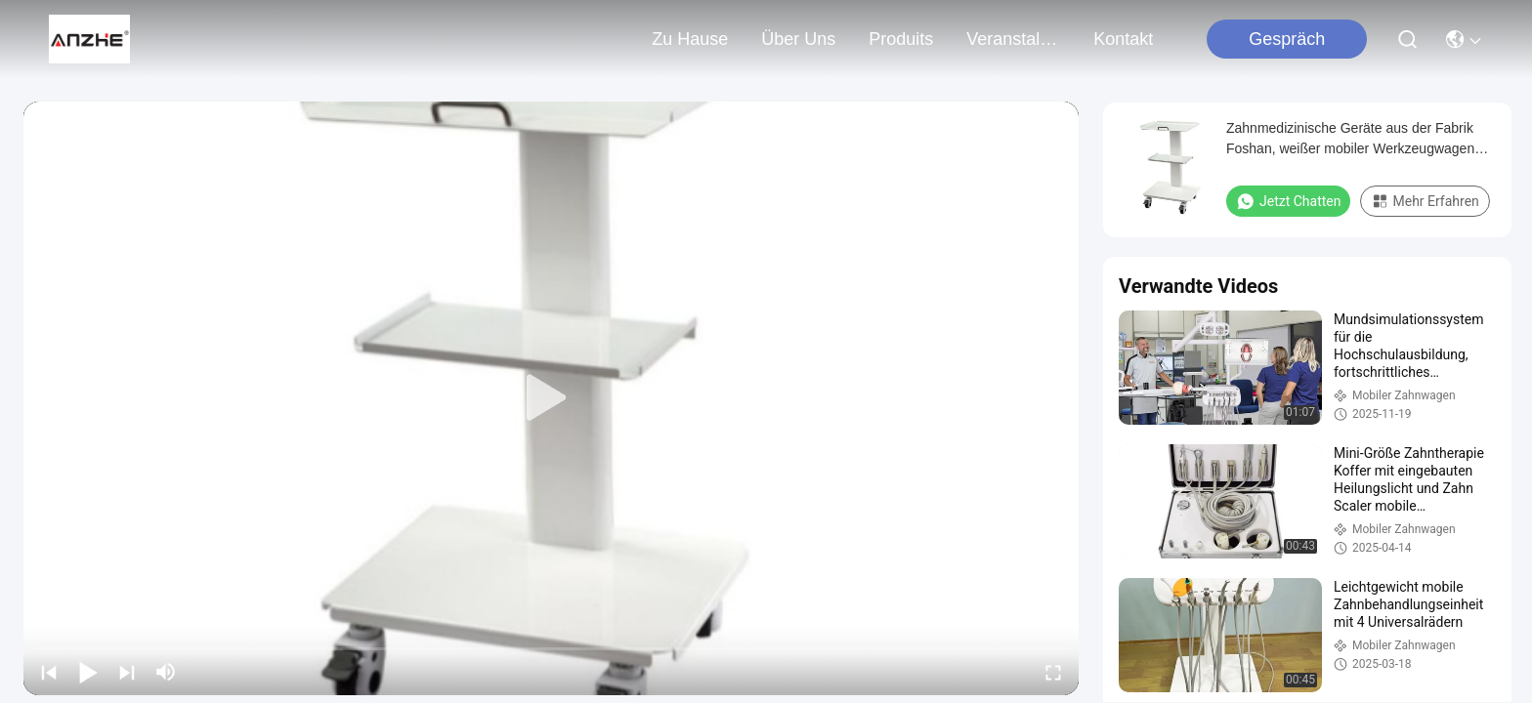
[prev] (48, 671)
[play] (551, 398)
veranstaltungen (1013, 39)
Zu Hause (690, 39)
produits (901, 39)
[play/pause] (87, 671)
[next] (127, 671)
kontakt (1123, 39)
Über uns (798, 39)
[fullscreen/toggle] (1053, 671)
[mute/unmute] (166, 671)
